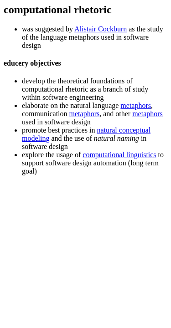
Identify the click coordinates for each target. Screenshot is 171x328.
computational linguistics (119, 155)
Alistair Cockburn (100, 29)
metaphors (135, 105)
